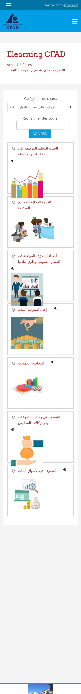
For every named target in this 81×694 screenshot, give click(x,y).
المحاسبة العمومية (31, 363)
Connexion (70, 5)
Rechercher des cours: (40, 118)
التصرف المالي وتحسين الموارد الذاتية (38, 70)
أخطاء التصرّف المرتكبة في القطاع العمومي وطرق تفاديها (39, 259)
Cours (27, 64)
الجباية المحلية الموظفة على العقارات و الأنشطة (38, 151)
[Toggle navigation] (75, 21)
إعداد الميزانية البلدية (32, 309)
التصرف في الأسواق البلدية (37, 470)
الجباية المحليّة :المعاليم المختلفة (34, 205)
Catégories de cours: (40, 98)
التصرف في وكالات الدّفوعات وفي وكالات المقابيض (39, 420)
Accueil (12, 64)
